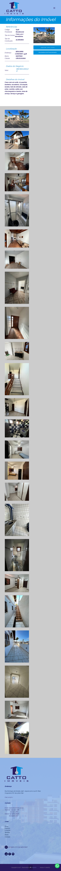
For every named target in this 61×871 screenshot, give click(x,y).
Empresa (7, 828)
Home (6, 826)
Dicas (6, 835)
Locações (7, 830)
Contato (7, 837)
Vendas (7, 832)
